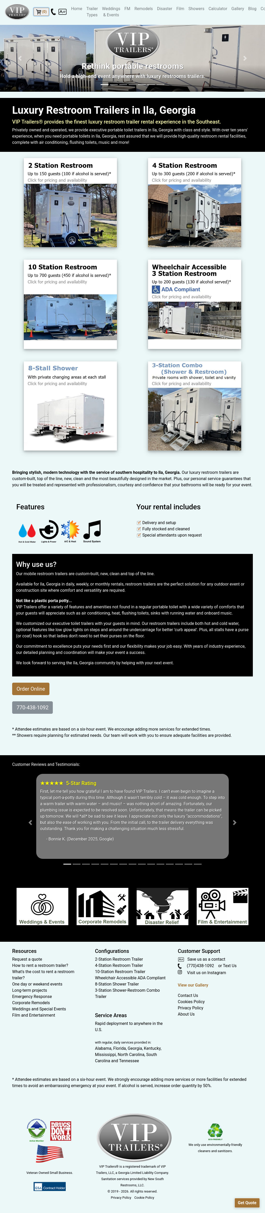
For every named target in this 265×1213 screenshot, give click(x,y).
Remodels (143, 8)
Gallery (237, 8)
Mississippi (105, 1054)
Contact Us (188, 995)
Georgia (135, 1048)
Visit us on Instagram (202, 972)
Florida (119, 1048)
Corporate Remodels (31, 1002)
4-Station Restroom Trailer (119, 965)
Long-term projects (29, 990)
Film (180, 8)
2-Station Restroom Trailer (119, 959)
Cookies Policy (191, 1001)
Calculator (218, 8)
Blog (252, 8)
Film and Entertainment (33, 1015)
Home (76, 8)
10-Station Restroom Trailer (120, 971)
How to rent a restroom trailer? (40, 965)
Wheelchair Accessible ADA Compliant (130, 977)
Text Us (230, 965)
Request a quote (27, 959)
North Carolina (131, 1054)
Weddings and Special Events (39, 1009)
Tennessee (129, 1060)
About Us (186, 1014)
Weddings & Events (111, 11)
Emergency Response (32, 996)
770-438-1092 (32, 707)
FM (127, 8)
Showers (196, 8)
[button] (20, 58)
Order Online (31, 689)
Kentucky (152, 1048)
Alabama (103, 1048)
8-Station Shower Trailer (117, 984)
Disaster (164, 8)
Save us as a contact (201, 959)
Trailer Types (92, 11)
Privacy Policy (190, 1007)
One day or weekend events (37, 984)
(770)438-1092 (196, 965)
